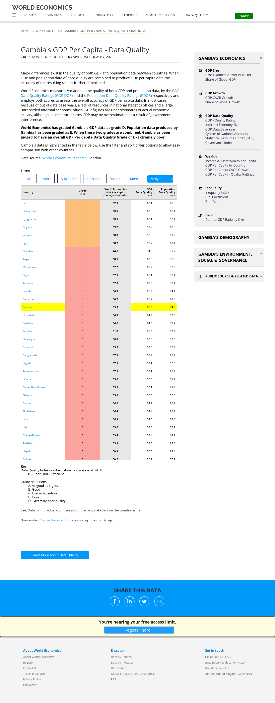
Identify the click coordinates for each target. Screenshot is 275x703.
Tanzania (28, 229)
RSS (113, 679)
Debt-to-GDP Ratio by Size (224, 219)
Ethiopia (27, 341)
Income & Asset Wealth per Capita (230, 161)
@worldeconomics (217, 668)
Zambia (27, 277)
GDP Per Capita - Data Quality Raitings (113, 31)
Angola (27, 453)
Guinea (27, 405)
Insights (29, 15)
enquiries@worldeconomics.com (226, 662)
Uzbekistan (29, 261)
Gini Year (212, 201)
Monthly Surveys (160, 15)
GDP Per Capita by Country (225, 165)
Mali (25, 421)
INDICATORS (104, 15)
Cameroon (29, 245)
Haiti (25, 373)
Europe (115, 179)
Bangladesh (30, 301)
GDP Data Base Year (220, 129)
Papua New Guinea (34, 333)
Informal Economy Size (222, 125)
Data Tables (118, 668)
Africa (47, 179)
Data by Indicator (122, 662)
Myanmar (28, 429)
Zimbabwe (29, 357)
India (150, 674)
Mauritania (29, 213)
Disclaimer (72, 520)
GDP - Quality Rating (220, 120)
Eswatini (28, 293)
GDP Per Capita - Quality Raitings (229, 174)
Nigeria (27, 309)
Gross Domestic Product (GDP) (228, 75)
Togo (26, 205)
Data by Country (121, 657)
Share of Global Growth (222, 102)
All (28, 179)
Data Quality (197, 15)
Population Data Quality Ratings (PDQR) (119, 95)
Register (28, 662)
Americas (93, 179)
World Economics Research (64, 158)
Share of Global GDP (220, 79)
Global (115, 674)
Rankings (129, 15)
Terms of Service (50, 520)
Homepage (30, 31)
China (135, 674)
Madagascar (30, 413)
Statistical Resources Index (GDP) (229, 138)
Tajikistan (28, 389)
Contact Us (30, 668)
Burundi (27, 437)
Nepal (26, 397)
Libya (26, 445)
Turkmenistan (31, 317)
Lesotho (27, 237)
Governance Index (219, 143)
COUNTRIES (53, 15)
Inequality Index (217, 192)
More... (135, 179)
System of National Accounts (226, 134)
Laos (25, 365)
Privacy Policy (32, 679)
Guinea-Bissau (31, 381)
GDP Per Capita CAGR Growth (227, 170)
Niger (26, 221)
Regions (77, 15)
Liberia (27, 325)
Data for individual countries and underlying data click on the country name (84, 510)
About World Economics (39, 657)
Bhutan (27, 349)
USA (143, 674)
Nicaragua (29, 285)
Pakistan (28, 269)
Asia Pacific (69, 179)
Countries (51, 31)
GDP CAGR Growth (219, 97)
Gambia (70, 31)
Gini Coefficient (216, 197)
